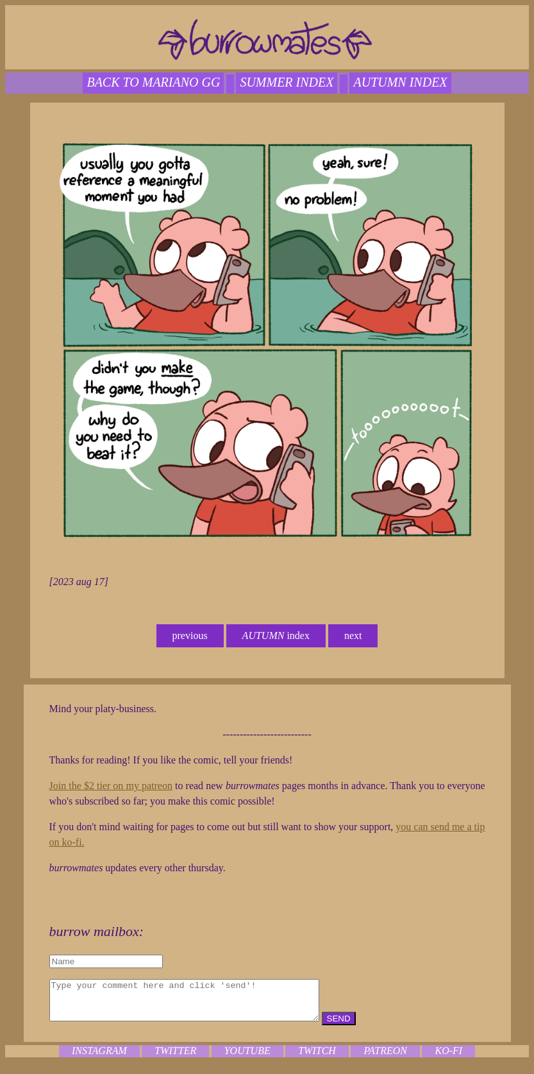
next (353, 635)
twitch (317, 1058)
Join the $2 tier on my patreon (110, 785)
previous (190, 635)
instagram (99, 1058)
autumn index (400, 82)
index (276, 635)
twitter (175, 1058)
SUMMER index (286, 82)
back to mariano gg (153, 82)
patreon (385, 1058)
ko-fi (448, 1058)
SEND (371, 1026)
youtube (247, 1058)
